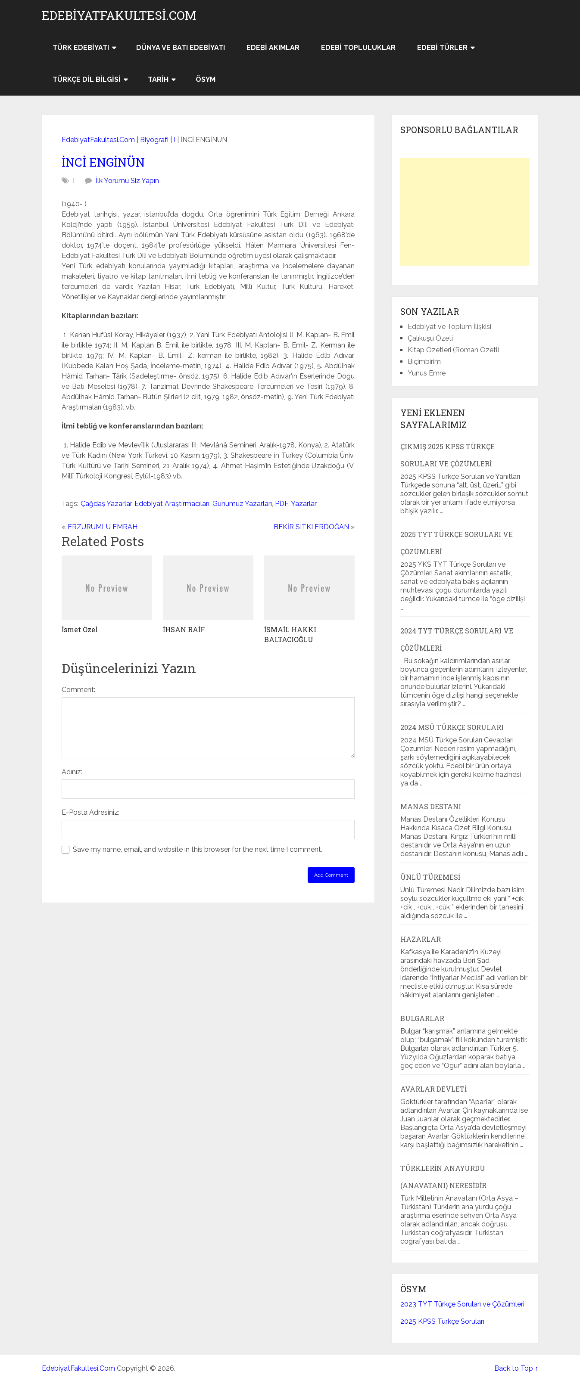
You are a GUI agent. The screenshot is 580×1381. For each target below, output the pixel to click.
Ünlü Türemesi (430, 876)
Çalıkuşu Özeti (430, 338)
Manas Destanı (430, 806)
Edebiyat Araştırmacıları (171, 504)
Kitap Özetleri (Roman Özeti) (453, 350)
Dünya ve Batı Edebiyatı (180, 47)
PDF (281, 504)
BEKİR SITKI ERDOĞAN (311, 527)
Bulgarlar (422, 1018)
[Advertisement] (465, 212)
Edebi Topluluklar (358, 47)
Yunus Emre (427, 373)
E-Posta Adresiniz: (90, 812)
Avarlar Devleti (433, 1088)
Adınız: (72, 772)
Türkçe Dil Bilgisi (87, 79)
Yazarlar (304, 504)
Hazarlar (420, 938)
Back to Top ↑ (516, 1368)
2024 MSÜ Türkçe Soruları (452, 727)
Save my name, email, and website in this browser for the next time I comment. (197, 849)
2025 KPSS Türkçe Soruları (442, 1321)
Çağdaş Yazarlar (106, 504)
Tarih (158, 79)
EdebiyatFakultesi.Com (119, 15)
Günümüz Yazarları (242, 504)
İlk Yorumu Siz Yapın (127, 181)
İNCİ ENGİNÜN (103, 162)
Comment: (78, 690)
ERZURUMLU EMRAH (102, 527)
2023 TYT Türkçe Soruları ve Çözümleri (462, 1304)
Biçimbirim (424, 361)
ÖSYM (205, 79)
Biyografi (154, 140)
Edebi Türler (442, 47)
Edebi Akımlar (272, 47)
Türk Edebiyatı (81, 47)
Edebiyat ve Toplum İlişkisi (449, 327)
